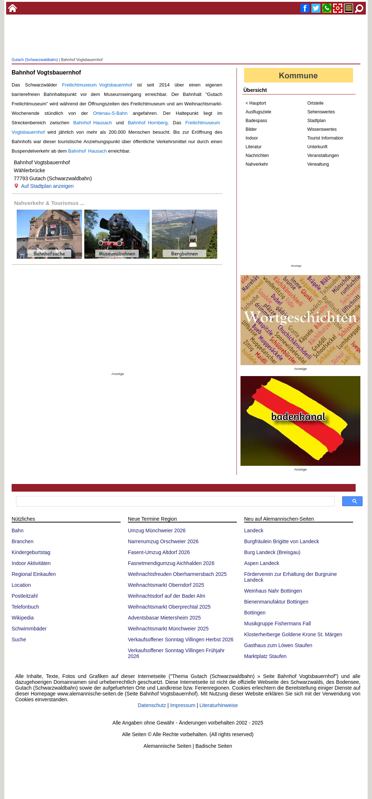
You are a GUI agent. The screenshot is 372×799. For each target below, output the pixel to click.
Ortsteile (315, 103)
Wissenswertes (322, 129)
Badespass (256, 120)
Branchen (22, 541)
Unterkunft (317, 146)
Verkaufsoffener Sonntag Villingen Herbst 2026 (181, 639)
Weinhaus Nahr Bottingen (273, 591)
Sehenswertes (321, 111)
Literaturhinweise (218, 705)
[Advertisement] (186, 43)
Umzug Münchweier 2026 (157, 530)
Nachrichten (257, 155)
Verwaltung (318, 164)
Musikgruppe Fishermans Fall (277, 623)
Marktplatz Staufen (265, 656)
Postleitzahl (25, 596)
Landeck (253, 530)
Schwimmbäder (29, 628)
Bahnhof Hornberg (147, 122)
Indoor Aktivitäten (31, 563)
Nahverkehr (257, 164)
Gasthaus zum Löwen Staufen (278, 645)
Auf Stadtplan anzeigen (47, 186)
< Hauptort (256, 103)
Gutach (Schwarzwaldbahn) (35, 60)
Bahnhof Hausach (92, 122)
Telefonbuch (25, 607)
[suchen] (174, 501)
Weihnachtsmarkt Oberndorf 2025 (166, 585)
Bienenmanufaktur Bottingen (276, 602)
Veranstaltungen (323, 155)
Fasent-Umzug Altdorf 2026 (159, 552)
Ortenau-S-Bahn (110, 113)
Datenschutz (152, 705)
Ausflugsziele (258, 111)
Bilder (251, 129)
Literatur (254, 146)
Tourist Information (325, 138)
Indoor (252, 138)
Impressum (182, 705)
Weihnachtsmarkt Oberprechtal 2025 (169, 607)
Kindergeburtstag (31, 552)
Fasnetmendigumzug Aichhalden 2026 (171, 563)
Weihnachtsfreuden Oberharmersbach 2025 (177, 574)
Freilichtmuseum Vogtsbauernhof (97, 85)
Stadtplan (316, 120)
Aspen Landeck (261, 563)
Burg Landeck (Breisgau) (272, 552)
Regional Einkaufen (34, 574)
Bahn (18, 530)
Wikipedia (23, 618)
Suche (19, 639)
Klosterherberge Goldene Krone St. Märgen (293, 634)
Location (21, 585)
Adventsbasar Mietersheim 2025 (164, 618)
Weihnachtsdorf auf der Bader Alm (166, 596)
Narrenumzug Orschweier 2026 (163, 541)
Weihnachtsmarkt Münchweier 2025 (168, 628)
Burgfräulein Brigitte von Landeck (281, 541)
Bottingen (255, 613)
